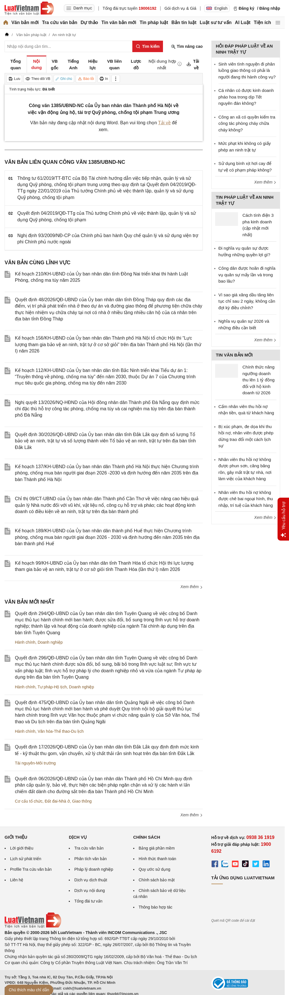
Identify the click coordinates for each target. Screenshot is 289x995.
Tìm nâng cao (187, 46)
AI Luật (242, 22)
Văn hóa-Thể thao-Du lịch (61, 731)
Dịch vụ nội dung (89, 890)
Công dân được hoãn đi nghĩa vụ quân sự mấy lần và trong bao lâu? (247, 274)
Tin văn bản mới (118, 22)
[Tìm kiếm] (147, 46)
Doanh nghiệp (50, 642)
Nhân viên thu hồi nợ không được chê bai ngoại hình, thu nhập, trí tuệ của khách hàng (246, 499)
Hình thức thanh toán (157, 858)
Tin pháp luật (153, 22)
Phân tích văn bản (90, 858)
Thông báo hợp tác (155, 907)
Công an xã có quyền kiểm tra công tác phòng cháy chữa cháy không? (247, 123)
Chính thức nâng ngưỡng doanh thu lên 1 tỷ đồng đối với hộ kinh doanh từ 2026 (259, 379)
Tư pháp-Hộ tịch (52, 687)
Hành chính (25, 642)
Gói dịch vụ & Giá (180, 8)
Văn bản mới (25, 22)
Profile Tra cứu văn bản (31, 869)
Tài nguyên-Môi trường (35, 763)
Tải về (164, 122)
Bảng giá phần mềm (157, 848)
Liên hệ (16, 880)
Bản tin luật (183, 22)
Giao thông (82, 801)
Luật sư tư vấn (215, 22)
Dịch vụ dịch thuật (90, 880)
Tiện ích (262, 22)
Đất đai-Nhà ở (57, 801)
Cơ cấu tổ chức (28, 801)
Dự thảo (89, 22)
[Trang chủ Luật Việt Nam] (29, 8)
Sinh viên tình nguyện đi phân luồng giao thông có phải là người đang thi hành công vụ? (247, 70)
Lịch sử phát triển (25, 858)
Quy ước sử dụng (154, 869)
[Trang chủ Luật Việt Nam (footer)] (33, 926)
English (216, 8)
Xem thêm (191, 586)
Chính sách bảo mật (157, 880)
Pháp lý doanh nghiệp (93, 869)
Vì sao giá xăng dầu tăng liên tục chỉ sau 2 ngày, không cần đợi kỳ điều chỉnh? (247, 301)
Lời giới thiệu (21, 848)
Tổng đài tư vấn (88, 901)
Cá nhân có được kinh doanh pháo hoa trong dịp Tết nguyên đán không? (246, 97)
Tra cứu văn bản (59, 22)
